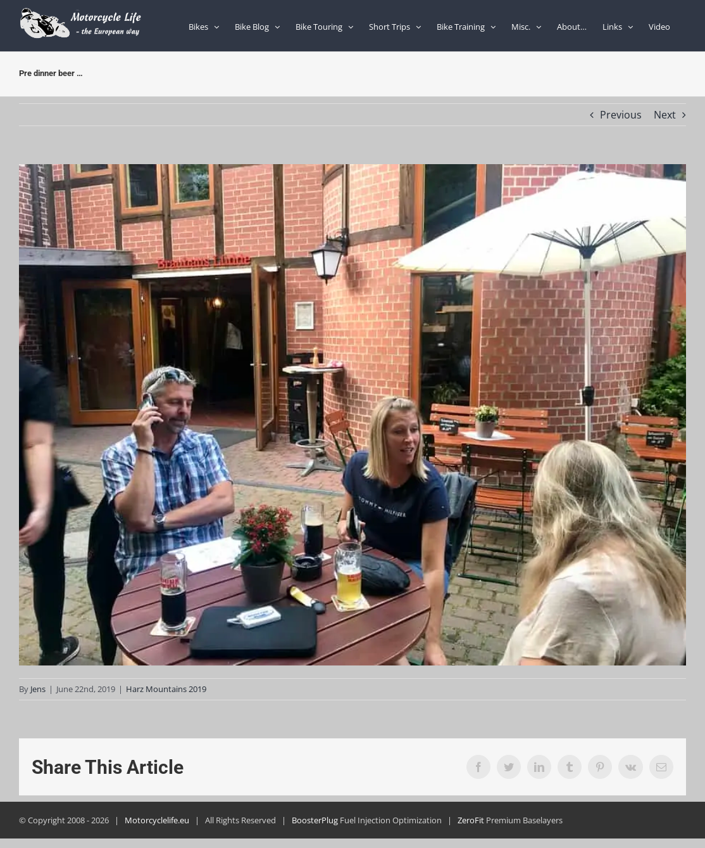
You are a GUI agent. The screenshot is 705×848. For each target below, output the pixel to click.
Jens (38, 689)
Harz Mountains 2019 (166, 689)
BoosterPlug (315, 820)
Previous (621, 115)
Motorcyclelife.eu (157, 820)
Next (665, 115)
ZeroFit (471, 820)
